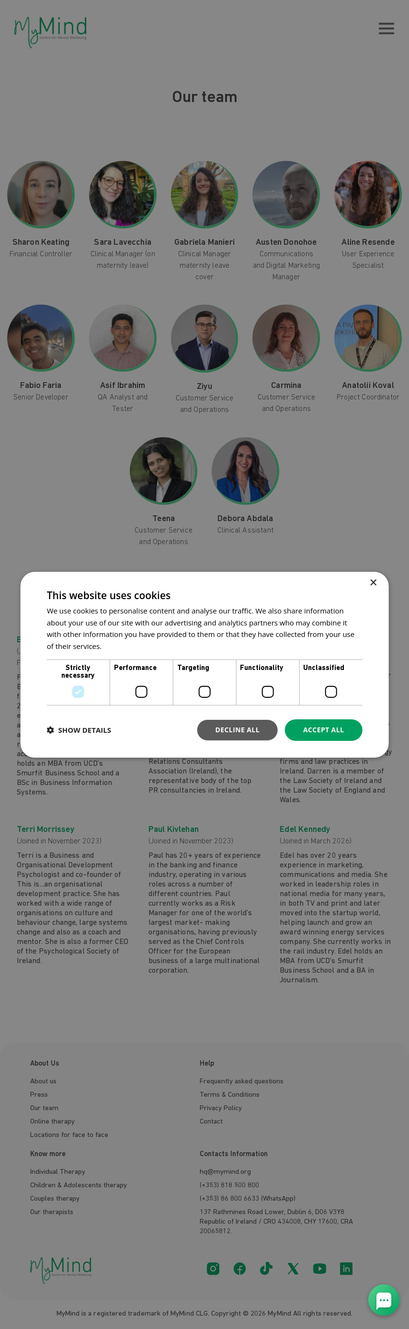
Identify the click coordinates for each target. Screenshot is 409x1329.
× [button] (372, 582)
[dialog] (205, 664)
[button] (79, 730)
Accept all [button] (323, 729)
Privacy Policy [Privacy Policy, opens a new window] (125, 646)
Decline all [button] (238, 729)
